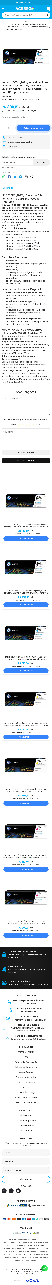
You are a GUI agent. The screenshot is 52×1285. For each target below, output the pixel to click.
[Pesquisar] (47, 15)
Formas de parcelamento (13, 117)
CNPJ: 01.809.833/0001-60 (26, 1274)
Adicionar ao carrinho (33, 128)
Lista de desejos (26, 1125)
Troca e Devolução (26, 1082)
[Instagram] (4, 1190)
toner (7, 205)
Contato (26, 1087)
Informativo (26, 1130)
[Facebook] (18, 1190)
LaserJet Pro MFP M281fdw (27, 243)
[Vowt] (26, 1280)
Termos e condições (26, 1102)
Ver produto (26, 538)
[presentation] (23, 442)
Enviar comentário (26, 460)
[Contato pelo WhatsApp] (44, 1268)
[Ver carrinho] (48, 9)
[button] (3, 9)
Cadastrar (26, 1179)
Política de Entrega (26, 1092)
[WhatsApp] (11, 1190)
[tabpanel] (26, 288)
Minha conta (26, 1115)
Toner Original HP (33, 289)
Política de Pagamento (26, 1062)
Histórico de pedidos (26, 1120)
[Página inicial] (26, 8)
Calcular (41, 162)
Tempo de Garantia (26, 1077)
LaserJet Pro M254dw (25, 237)
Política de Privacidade (26, 1097)
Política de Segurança (26, 1067)
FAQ (26, 1057)
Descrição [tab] (8, 187)
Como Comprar (26, 1051)
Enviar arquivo (26, 452)
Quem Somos (26, 1072)
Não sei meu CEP (8, 167)
